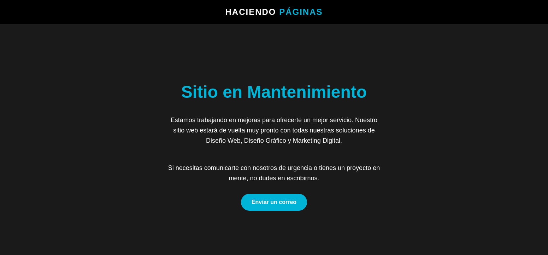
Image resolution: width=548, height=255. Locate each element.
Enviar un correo (274, 202)
